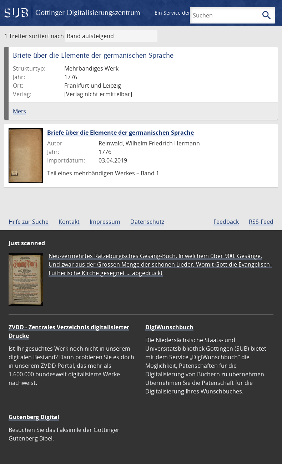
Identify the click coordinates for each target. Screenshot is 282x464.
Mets (19, 111)
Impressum (105, 222)
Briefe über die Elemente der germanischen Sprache (120, 132)
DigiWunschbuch (169, 327)
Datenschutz (147, 222)
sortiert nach (46, 36)
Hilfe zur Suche (29, 222)
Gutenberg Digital (34, 417)
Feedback (226, 222)
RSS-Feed (261, 222)
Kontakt (69, 222)
